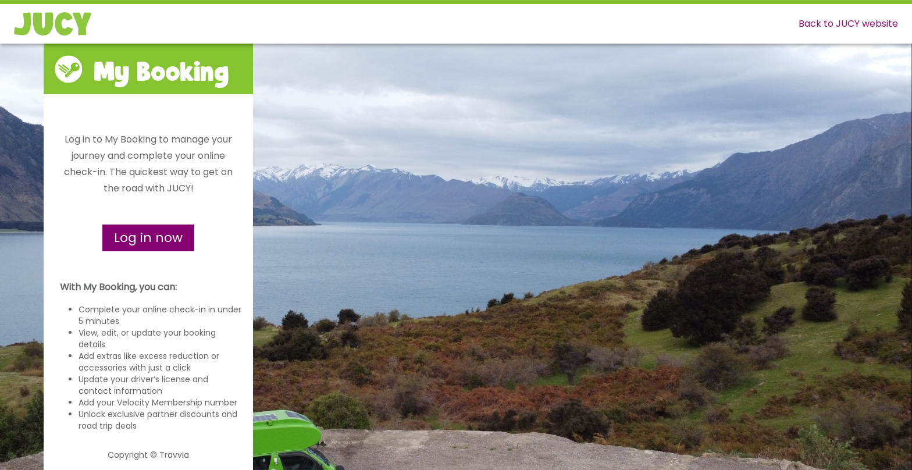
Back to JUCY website (848, 23)
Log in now (148, 238)
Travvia (174, 455)
